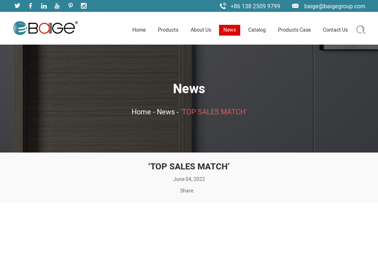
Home (139, 30)
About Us (201, 30)
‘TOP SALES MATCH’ (214, 112)
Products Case (294, 30)
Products (168, 30)
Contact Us (335, 30)
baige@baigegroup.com (334, 6)
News (229, 30)
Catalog (257, 30)
